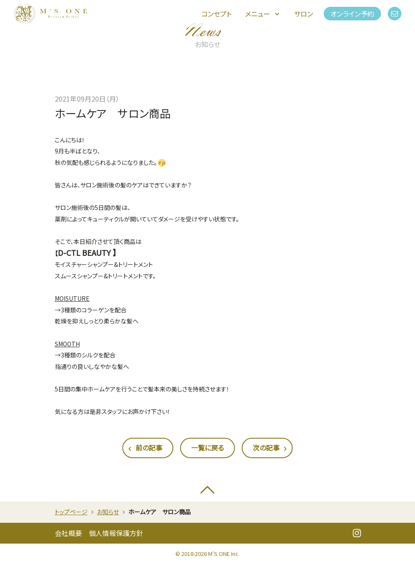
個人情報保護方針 (116, 533)
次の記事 (270, 448)
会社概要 (68, 533)
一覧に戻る (207, 447)
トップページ (71, 511)
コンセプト (216, 14)
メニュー (263, 14)
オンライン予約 (352, 14)
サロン (303, 14)
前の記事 (144, 448)
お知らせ (108, 511)
